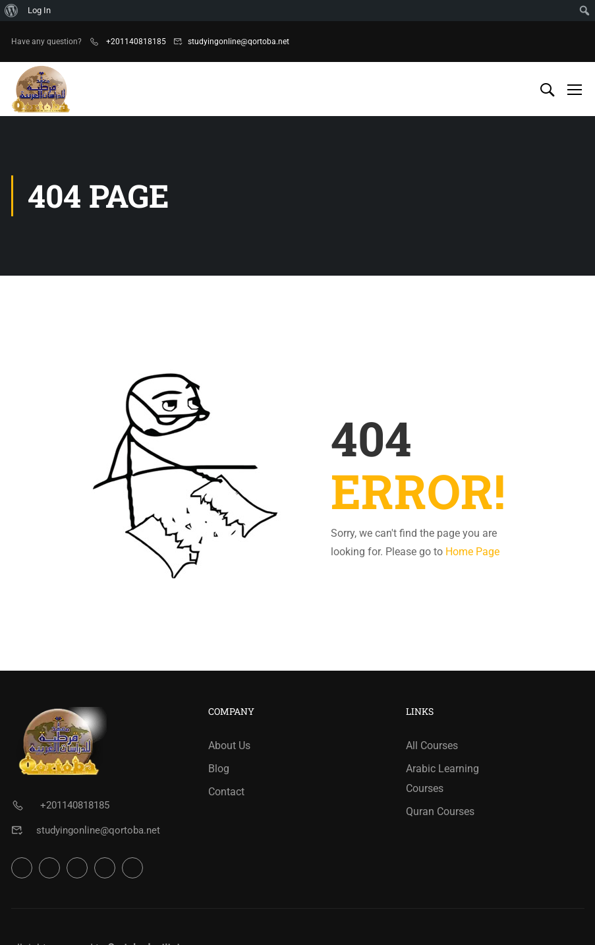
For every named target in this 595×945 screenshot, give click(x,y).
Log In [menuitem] (39, 10)
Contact (226, 791)
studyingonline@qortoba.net (238, 41)
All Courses (432, 745)
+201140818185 (135, 41)
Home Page (472, 551)
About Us (229, 745)
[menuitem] (11, 10)
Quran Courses (440, 811)
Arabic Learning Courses (442, 778)
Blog (218, 768)
